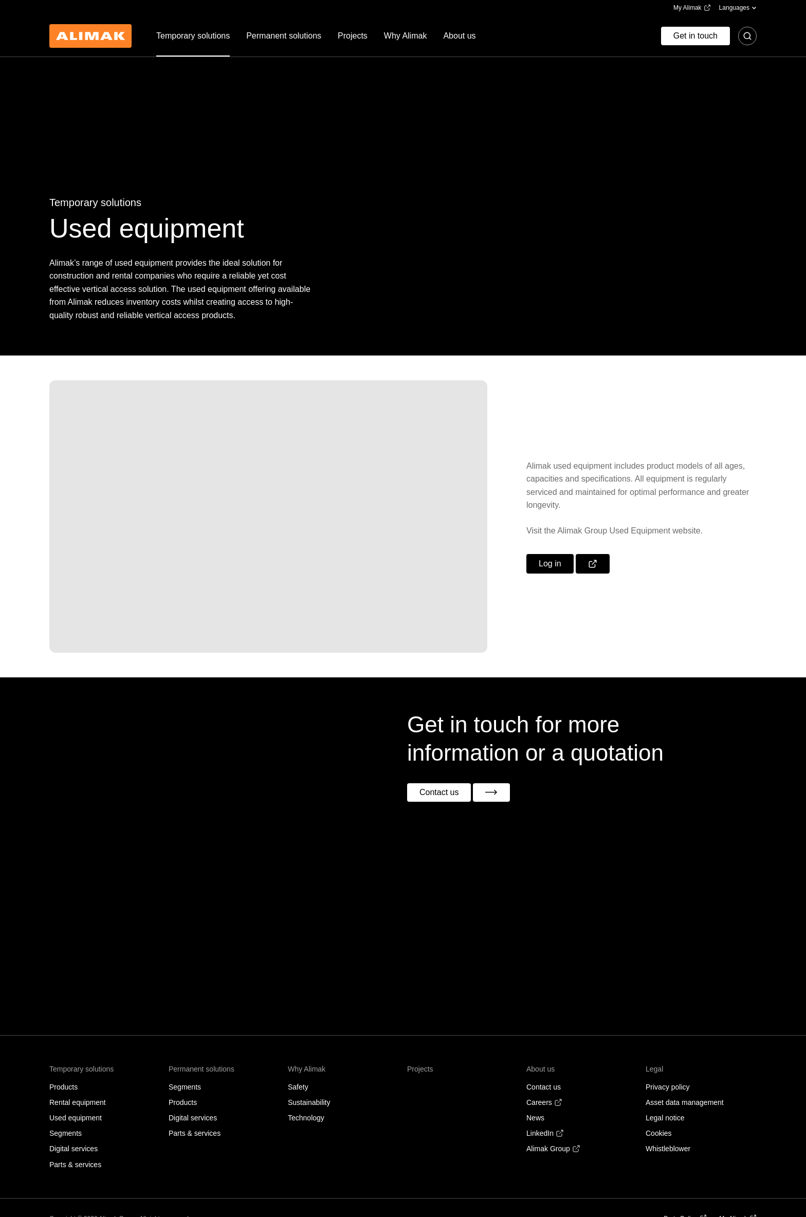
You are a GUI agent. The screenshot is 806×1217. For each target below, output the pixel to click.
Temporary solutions (81, 1069)
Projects (420, 1069)
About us (540, 1069)
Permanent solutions (201, 1069)
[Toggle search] (747, 36)
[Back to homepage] (90, 36)
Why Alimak (306, 1069)
